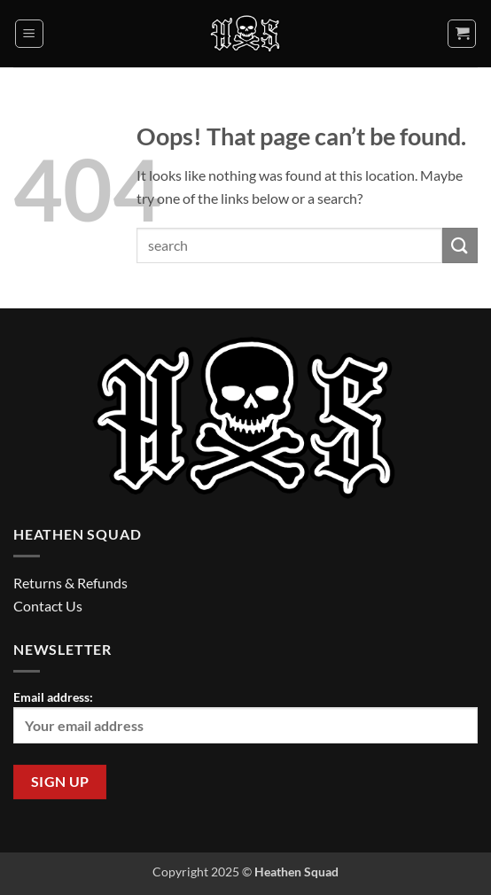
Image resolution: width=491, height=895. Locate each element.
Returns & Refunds (70, 582)
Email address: (245, 716)
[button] (29, 33)
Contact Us (47, 605)
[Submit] (460, 245)
